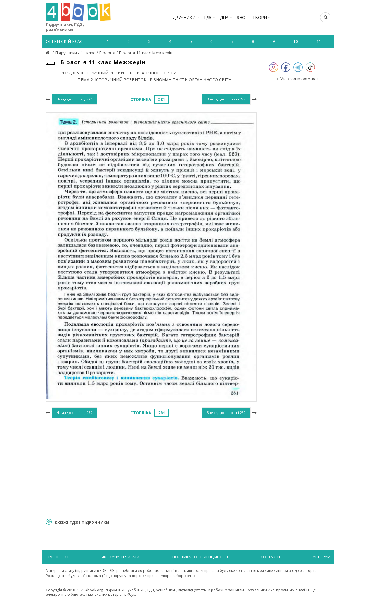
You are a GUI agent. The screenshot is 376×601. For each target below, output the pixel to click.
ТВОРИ (259, 17)
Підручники (182, 17)
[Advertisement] (151, 467)
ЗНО (241, 17)
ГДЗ (208, 17)
